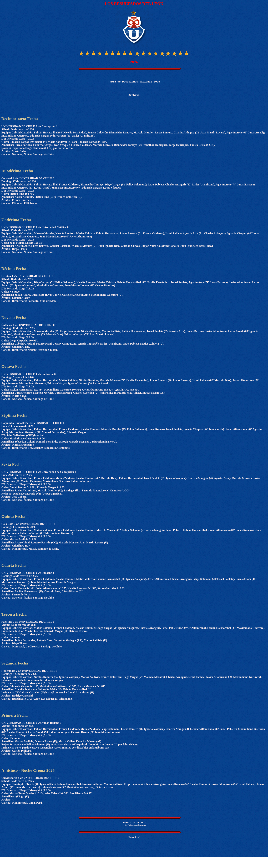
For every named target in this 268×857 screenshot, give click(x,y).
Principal (134, 842)
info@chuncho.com (135, 829)
